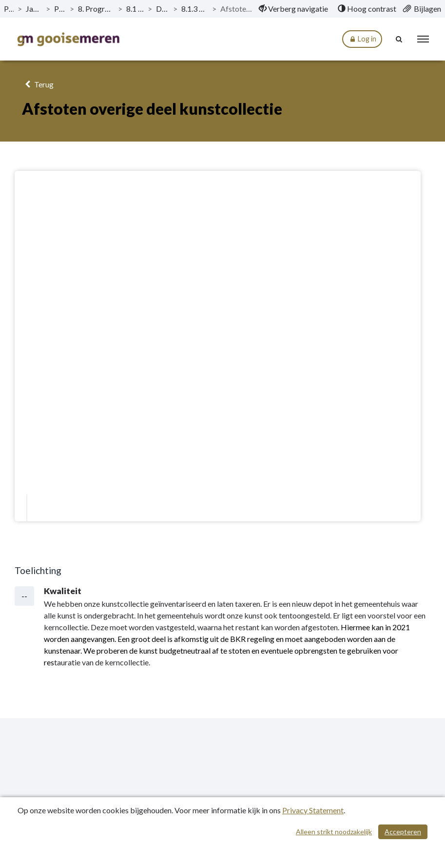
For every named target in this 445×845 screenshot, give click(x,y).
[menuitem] (293, 8)
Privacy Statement (313, 810)
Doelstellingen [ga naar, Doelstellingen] (162, 8)
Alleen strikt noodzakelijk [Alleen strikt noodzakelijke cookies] (334, 831)
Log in (362, 39)
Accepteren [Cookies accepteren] (403, 831)
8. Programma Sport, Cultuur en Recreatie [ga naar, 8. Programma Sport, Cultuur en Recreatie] (96, 8)
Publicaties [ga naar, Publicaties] (9, 8)
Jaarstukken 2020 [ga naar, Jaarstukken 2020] (33, 8)
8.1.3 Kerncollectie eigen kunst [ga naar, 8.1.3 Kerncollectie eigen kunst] (194, 8)
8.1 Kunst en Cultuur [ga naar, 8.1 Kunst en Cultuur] (135, 8)
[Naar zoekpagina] (399, 39)
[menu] (423, 39)
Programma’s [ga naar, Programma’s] (60, 8)
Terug (38, 84)
